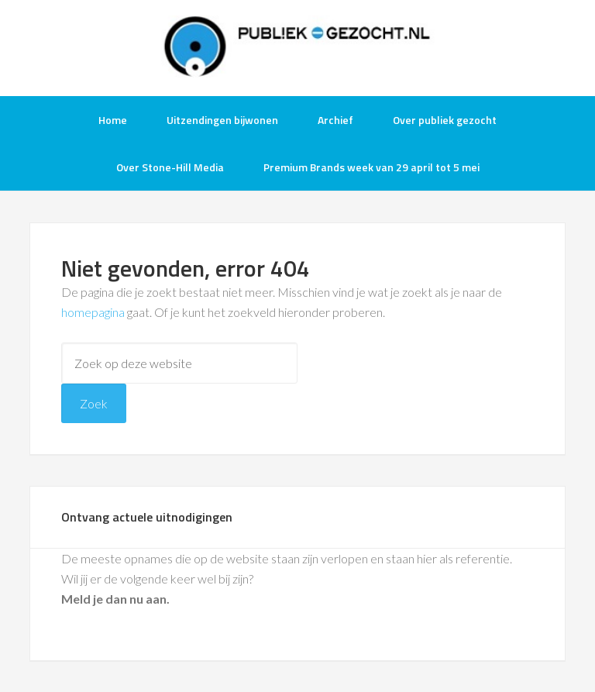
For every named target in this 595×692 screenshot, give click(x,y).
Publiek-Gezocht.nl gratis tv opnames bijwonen (297, 46)
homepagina (93, 312)
